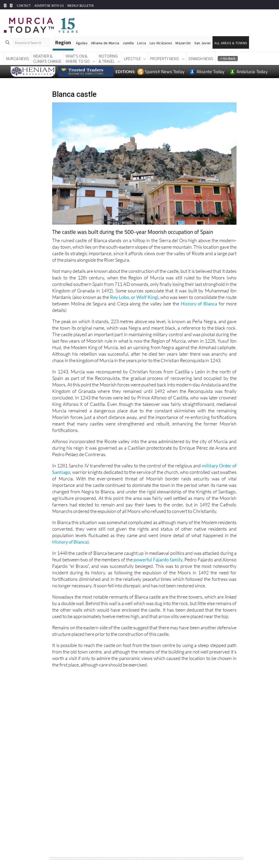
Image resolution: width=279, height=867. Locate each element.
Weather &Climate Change (47, 58)
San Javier (202, 43)
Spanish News (200, 58)
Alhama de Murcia (105, 43)
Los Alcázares (161, 43)
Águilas (82, 43)
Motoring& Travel (108, 58)
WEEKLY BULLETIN (80, 5)
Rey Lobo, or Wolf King (133, 297)
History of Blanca (199, 303)
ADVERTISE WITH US (48, 5)
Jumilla (128, 43)
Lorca (141, 43)
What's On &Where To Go (77, 58)
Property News (164, 58)
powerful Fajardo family (158, 559)
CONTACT (24, 5)
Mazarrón (183, 43)
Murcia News (17, 58)
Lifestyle (132, 58)
